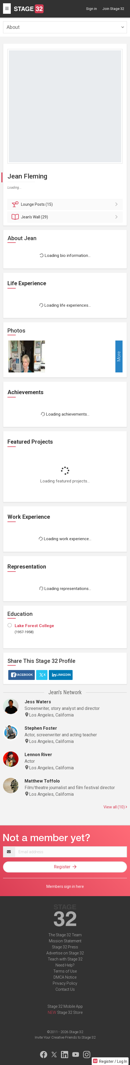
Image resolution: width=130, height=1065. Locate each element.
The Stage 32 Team (65, 935)
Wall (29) (66, 217)
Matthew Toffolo (42, 781)
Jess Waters (38, 701)
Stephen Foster (41, 728)
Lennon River (38, 754)
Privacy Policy (65, 983)
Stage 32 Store (70, 1012)
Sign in (91, 9)
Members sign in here (65, 886)
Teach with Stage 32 (65, 959)
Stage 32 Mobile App (65, 1006)
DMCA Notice (65, 977)
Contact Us (65, 989)
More (118, 357)
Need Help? (65, 965)
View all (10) (115, 807)
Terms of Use (65, 971)
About (13, 27)
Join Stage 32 (113, 9)
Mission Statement (65, 941)
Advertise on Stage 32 (65, 953)
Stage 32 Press (65, 947)
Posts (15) (66, 204)
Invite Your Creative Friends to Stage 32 (65, 1037)
